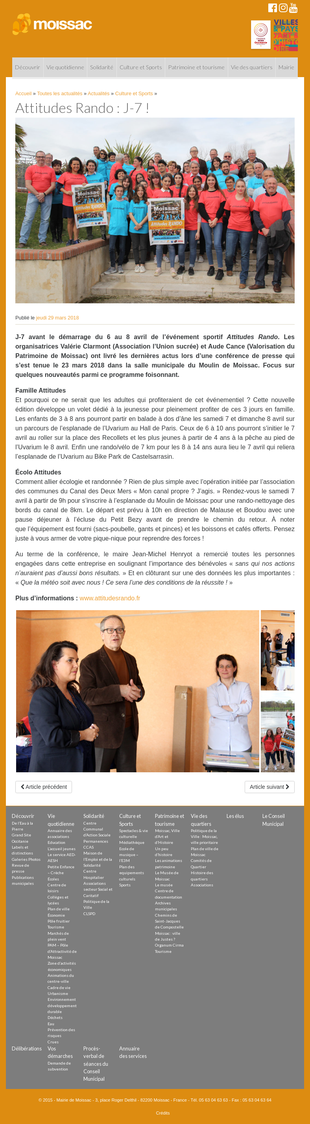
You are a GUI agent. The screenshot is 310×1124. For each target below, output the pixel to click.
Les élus (235, 816)
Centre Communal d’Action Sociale (97, 829)
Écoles (53, 879)
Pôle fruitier (59, 921)
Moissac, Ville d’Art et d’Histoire (167, 836)
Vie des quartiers (252, 67)
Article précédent (43, 787)
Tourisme (56, 927)
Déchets (55, 1017)
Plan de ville (59, 908)
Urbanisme (58, 993)
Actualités (98, 93)
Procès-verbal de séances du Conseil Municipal (95, 1063)
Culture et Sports (141, 67)
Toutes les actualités (59, 93)
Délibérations (27, 1048)
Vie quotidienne (65, 67)
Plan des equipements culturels (131, 872)
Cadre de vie (59, 987)
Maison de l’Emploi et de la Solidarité (97, 859)
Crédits (163, 1113)
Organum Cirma (169, 945)
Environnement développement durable (62, 1005)
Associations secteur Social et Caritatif (98, 889)
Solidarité (101, 67)
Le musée (164, 884)
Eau (51, 1023)
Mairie (286, 67)
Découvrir (27, 67)
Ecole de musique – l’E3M (128, 854)
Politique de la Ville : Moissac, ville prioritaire (204, 836)
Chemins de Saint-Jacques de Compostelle (169, 921)
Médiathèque (131, 842)
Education (56, 842)
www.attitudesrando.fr (110, 598)
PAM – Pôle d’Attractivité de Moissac (62, 951)
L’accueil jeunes (62, 848)
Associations (202, 884)
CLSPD (89, 913)
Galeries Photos (26, 859)
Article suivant (270, 787)
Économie (56, 915)
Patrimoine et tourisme (196, 67)
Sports (125, 884)
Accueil (23, 93)
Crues (53, 1041)
